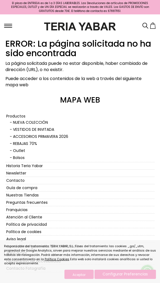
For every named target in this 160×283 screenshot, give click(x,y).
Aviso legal (16, 239)
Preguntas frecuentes (27, 202)
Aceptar (79, 274)
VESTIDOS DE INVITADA (33, 129)
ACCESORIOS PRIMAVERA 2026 (40, 136)
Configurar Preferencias (125, 274)
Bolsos (19, 157)
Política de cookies (23, 231)
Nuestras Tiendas (22, 195)
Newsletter (16, 173)
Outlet (19, 150)
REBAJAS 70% (25, 143)
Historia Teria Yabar (24, 165)
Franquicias (17, 209)
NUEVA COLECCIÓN (30, 122)
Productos (15, 116)
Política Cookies (57, 259)
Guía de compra (21, 187)
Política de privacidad (26, 224)
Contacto (15, 180)
